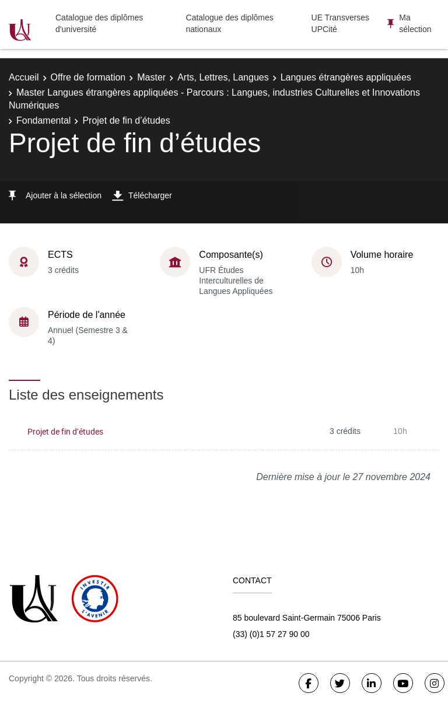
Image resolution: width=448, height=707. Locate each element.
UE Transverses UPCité (341, 23)
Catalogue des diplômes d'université (99, 23)
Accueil (24, 77)
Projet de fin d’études (65, 431)
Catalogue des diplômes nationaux (230, 23)
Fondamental (43, 120)
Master (151, 77)
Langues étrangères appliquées (346, 77)
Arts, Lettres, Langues (223, 77)
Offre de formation (88, 77)
